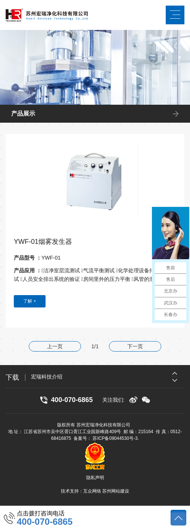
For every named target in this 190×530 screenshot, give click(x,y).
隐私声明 (95, 477)
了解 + (29, 301)
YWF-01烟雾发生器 (43, 241)
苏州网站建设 (115, 491)
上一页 (55, 346)
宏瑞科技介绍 (46, 377)
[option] (107, 377)
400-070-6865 (44, 521)
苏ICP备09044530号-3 (115, 438)
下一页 (135, 346)
